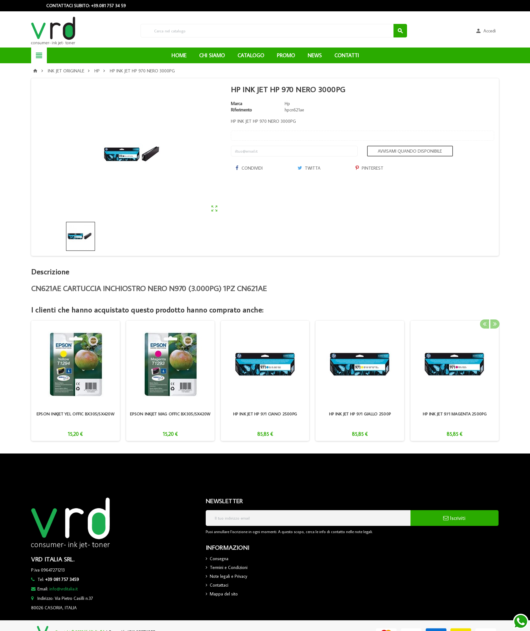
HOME (179, 55)
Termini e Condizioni (229, 567)
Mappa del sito (224, 594)
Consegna (219, 558)
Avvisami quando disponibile (410, 151)
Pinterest (369, 168)
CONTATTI (346, 55)
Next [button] (494, 309)
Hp (287, 103)
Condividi (249, 168)
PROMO (286, 55)
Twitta (309, 168)
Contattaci (219, 585)
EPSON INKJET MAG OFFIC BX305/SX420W (170, 414)
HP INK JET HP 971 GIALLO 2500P (360, 414)
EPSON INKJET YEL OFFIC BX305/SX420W (75, 414)
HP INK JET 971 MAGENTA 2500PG (455, 414)
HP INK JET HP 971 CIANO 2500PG (265, 414)
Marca (236, 103)
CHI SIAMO (212, 55)
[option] (75, 381)
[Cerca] (274, 30)
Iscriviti (454, 518)
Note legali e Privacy (228, 576)
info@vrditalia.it (63, 589)
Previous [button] (484, 309)
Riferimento (241, 110)
